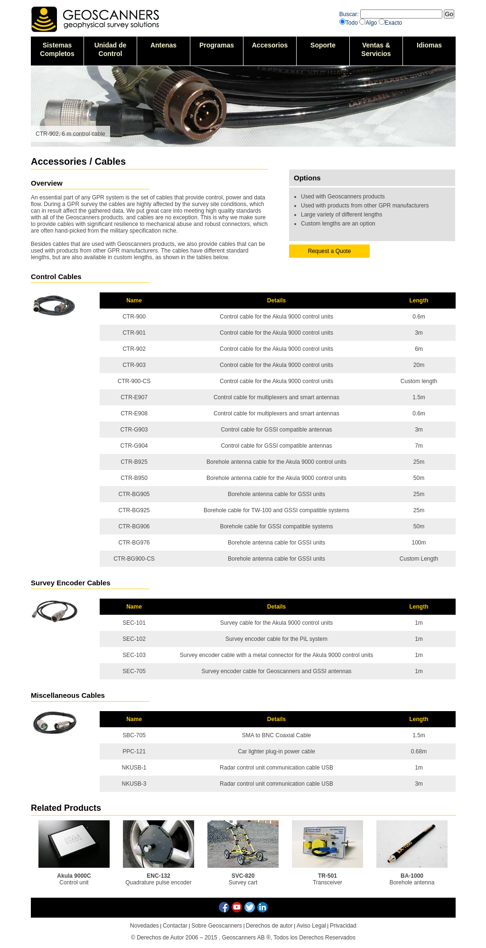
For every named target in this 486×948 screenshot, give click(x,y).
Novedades (144, 925)
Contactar (175, 925)
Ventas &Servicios (376, 49)
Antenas (163, 45)
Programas (216, 45)
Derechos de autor (269, 925)
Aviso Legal (311, 925)
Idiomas (429, 45)
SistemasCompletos (57, 49)
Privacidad (343, 925)
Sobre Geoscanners (216, 925)
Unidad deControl (110, 49)
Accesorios (270, 45)
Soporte (323, 45)
